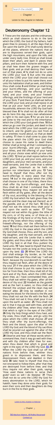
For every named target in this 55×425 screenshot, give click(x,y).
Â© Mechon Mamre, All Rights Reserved (27, 414)
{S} (22, 251)
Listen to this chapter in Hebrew (27, 20)
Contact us (27, 417)
